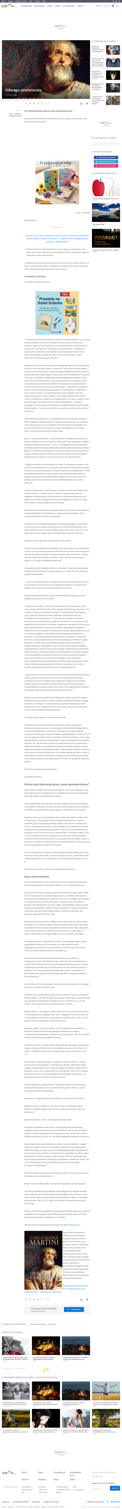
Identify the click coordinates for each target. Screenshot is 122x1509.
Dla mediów (37, 1507)
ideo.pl (118, 1507)
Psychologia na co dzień (63, 1490)
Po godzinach (69, 6)
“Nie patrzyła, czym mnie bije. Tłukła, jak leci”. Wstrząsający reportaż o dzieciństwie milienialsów (45, 1432)
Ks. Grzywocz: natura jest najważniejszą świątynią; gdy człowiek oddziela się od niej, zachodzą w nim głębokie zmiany (15, 1432)
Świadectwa (42, 1490)
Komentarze (39, 6)
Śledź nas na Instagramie (106, 166)
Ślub (23, 1492)
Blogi (30, 1)
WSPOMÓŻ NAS (113, 1502)
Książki (15, 95)
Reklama (43, 1507)
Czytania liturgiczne (62, 1487)
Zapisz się (115, 1488)
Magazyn (10, 1)
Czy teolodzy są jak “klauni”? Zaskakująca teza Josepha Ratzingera (44, 1359)
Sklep (44, 1)
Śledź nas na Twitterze (105, 162)
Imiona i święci (43, 1492)
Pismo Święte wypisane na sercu (105, 199)
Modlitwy (58, 1492)
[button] (112, 5)
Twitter (116, 1)
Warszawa (99, 5)
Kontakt (30, 1507)
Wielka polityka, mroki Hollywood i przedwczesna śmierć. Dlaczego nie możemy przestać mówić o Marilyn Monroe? (14, 1405)
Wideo (57, 6)
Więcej (80, 6)
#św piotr (52, 1324)
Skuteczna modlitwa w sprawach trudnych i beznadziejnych (98, 48)
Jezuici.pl (5, 1502)
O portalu (4, 1507)
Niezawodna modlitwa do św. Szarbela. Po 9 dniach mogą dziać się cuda (98, 74)
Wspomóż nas (74, 1309)
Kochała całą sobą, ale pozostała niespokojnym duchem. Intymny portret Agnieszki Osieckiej (15, 1359)
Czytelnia (8, 95)
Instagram (119, 1)
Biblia (3, 1)
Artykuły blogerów (27, 1490)
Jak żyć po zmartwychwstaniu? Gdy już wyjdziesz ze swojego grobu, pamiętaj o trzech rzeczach (105, 1404)
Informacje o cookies (52, 1507)
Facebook (113, 1)
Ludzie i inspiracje (78, 1490)
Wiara (49, 6)
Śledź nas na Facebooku (105, 157)
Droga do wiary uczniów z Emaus (106, 250)
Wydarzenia (26, 6)
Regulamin (11, 1507)
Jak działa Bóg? (99, 224)
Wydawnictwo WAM (21, 1502)
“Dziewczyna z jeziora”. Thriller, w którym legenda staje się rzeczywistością (75, 1359)
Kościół (25, 1479)
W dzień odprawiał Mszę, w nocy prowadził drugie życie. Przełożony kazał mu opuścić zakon (98, 63)
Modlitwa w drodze (21, 1)
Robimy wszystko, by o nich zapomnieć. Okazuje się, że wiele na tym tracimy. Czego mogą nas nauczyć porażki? (76, 1432)
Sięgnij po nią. (74, 1225)
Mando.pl (36, 1502)
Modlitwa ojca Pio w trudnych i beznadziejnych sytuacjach (98, 86)
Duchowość (42, 1487)
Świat (24, 1472)
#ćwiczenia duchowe (38, 1324)
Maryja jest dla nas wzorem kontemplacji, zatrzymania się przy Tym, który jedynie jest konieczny (104, 1432)
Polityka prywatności (21, 1507)
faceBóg (37, 1)
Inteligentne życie (75, 1473)
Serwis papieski (26, 1487)
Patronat (62, 1507)
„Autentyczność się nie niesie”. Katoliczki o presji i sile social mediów (98, 100)
